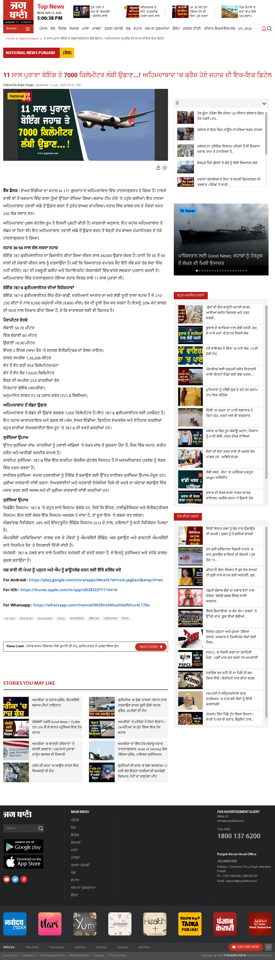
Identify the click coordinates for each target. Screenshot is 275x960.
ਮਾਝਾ (85, 28)
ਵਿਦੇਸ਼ (62, 28)
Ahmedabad (45, 618)
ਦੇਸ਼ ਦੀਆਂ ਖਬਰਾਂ (188, 516)
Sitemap (99, 955)
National (17, 96)
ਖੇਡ (128, 28)
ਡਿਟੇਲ (125, 618)
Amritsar (122, 947)
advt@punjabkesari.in (230, 821)
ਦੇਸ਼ (52, 28)
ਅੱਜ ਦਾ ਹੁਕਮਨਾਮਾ (157, 28)
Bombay (101, 947)
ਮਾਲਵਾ (96, 28)
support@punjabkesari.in (241, 881)
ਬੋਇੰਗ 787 (94, 618)
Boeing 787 (26, 618)
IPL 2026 (245, 28)
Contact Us (10, 955)
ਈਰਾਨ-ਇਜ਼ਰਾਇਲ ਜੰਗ (219, 28)
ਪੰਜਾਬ (43, 28)
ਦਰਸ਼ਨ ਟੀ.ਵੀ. (192, 28)
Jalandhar (144, 947)
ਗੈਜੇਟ (176, 28)
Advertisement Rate (52, 955)
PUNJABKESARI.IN (235, 955)
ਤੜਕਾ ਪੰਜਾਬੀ (113, 28)
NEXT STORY (151, 647)
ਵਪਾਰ (138, 28)
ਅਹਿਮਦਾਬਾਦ (110, 618)
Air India (10, 618)
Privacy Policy (118, 955)
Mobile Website (79, 955)
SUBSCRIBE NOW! (245, 947)
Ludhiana (80, 947)
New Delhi (32, 947)
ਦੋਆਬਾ (74, 28)
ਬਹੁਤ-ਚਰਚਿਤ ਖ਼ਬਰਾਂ (191, 295)
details (61, 618)
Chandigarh (56, 947)
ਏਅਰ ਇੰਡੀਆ (77, 618)
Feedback (28, 955)
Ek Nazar (187, 211)
